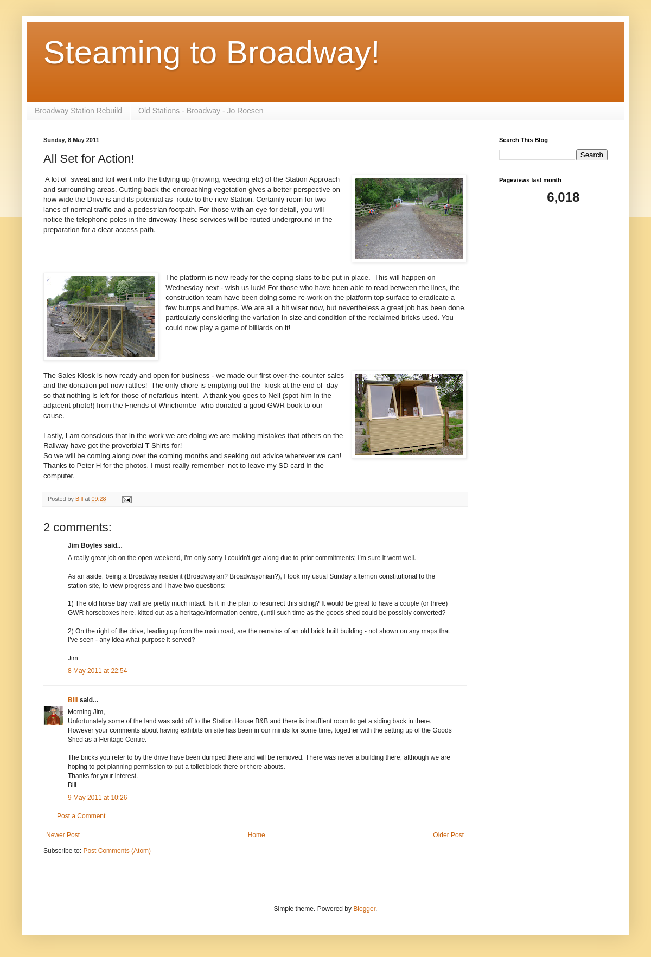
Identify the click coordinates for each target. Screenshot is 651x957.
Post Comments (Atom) (117, 851)
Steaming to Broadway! (211, 52)
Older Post (448, 835)
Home (256, 835)
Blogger (364, 909)
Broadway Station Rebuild (78, 110)
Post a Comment (81, 816)
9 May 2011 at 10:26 (97, 797)
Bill (73, 700)
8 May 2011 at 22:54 (97, 671)
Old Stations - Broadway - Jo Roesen (200, 110)
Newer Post (63, 835)
